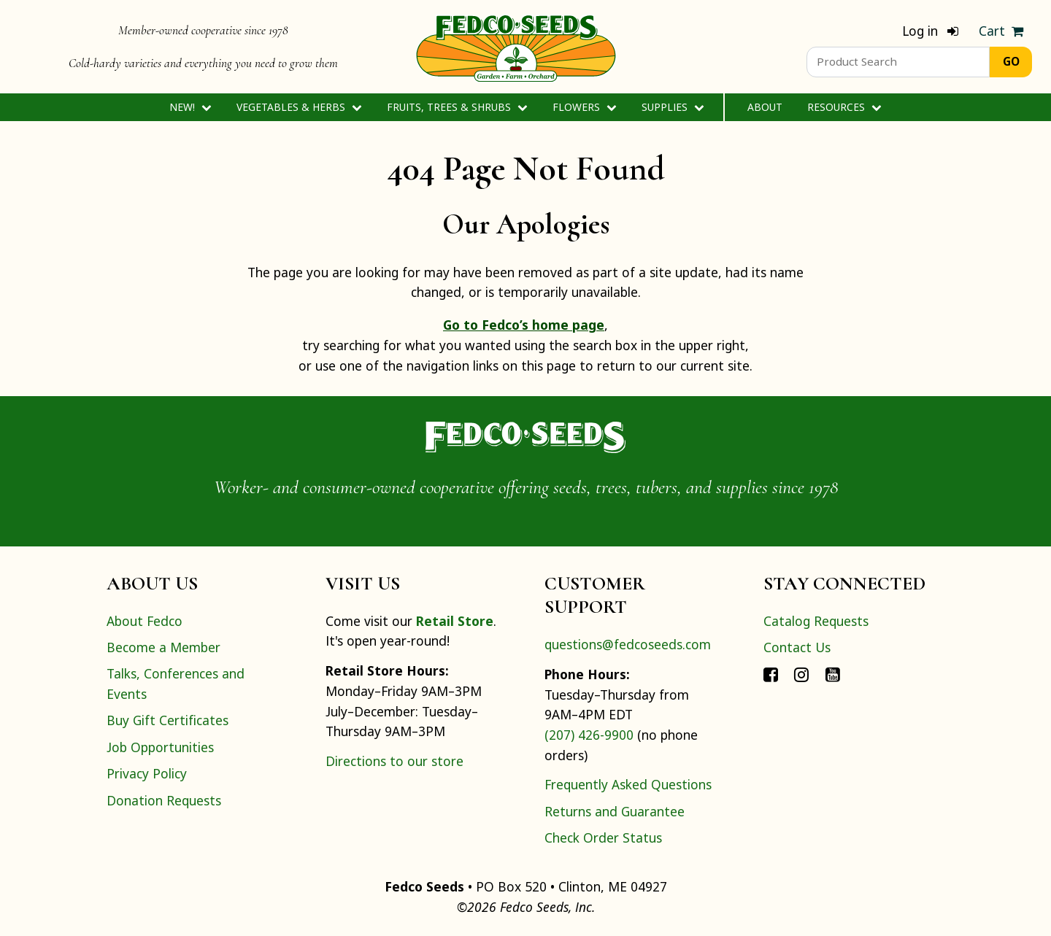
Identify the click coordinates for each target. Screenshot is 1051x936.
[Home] (516, 46)
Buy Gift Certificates (167, 720)
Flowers (584, 107)
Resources (844, 107)
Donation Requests (164, 800)
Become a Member (163, 647)
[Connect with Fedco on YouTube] (832, 673)
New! (190, 107)
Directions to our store (394, 761)
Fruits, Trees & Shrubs (457, 107)
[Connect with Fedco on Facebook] (770, 673)
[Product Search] (898, 62)
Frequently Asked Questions (628, 784)
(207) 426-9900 (589, 734)
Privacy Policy (147, 773)
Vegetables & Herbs (298, 107)
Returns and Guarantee (614, 811)
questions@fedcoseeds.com (627, 644)
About (764, 107)
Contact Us (797, 647)
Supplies (673, 107)
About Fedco (144, 621)
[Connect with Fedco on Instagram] (801, 673)
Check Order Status (603, 837)
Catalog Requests (816, 621)
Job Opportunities (160, 747)
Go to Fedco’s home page (523, 324)
